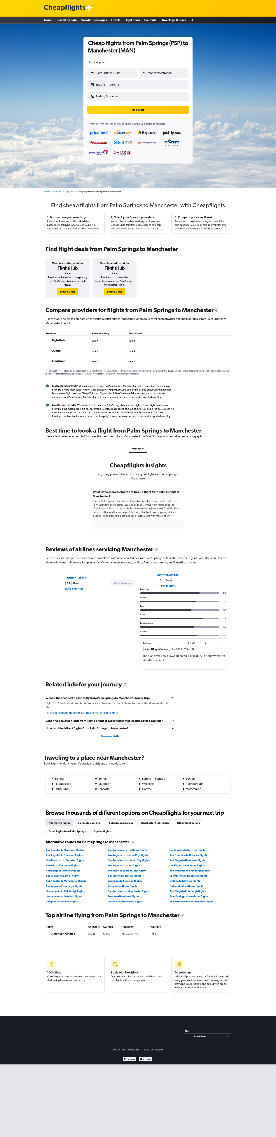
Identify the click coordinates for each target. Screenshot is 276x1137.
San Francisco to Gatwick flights (188, 852)
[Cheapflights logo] (64, 8)
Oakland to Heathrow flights (186, 883)
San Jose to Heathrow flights (124, 872)
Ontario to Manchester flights (125, 898)
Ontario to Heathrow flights (62, 862)
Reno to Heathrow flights (122, 883)
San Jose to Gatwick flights (62, 898)
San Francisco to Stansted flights (65, 857)
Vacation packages (94, 20)
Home (48, 20)
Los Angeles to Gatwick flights (187, 847)
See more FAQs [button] (110, 733)
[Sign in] (192, 20)
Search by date (67, 20)
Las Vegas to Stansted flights (125, 877)
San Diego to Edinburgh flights (188, 888)
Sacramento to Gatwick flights (64, 893)
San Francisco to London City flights (129, 857)
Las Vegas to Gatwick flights (62, 872)
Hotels (115, 20)
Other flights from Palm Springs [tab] (67, 828)
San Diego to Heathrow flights (187, 857)
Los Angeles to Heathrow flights (65, 847)
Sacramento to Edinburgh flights (65, 888)
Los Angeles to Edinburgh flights (127, 867)
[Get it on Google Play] (129, 1056)
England (69, 188)
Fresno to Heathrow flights (123, 893)
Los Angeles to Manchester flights (66, 877)
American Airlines (75, 574)
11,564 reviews (74, 585)
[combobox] (97, 62)
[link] (67, 288)
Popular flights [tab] (102, 828)
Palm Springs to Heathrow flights (189, 893)
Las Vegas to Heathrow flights (187, 862)
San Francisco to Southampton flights (191, 898)
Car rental (150, 20)
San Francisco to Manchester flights (128, 888)
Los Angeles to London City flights (128, 852)
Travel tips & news (174, 20)
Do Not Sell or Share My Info (126, 1046)
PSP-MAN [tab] (138, 445)
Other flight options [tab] (188, 819)
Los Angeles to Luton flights (124, 862)
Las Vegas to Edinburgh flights (64, 883)
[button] (110, 84)
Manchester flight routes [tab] (155, 819)
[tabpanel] (138, 510)
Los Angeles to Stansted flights (64, 852)
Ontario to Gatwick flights (185, 877)
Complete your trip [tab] (89, 819)
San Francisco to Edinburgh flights (190, 867)
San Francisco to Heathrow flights (127, 847)
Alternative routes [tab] (59, 819)
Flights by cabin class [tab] (120, 819)
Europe (57, 188)
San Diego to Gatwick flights (63, 867)
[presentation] (181, 246)
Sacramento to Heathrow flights (188, 872)
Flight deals (132, 20)
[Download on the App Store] (145, 1056)
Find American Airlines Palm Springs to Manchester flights (84, 710)
